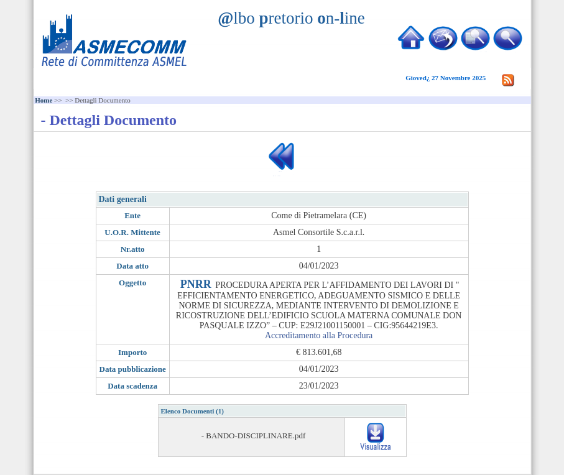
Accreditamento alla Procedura (318, 335)
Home (43, 100)
